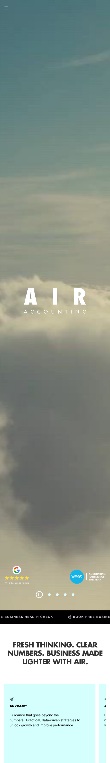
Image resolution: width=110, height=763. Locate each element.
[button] (6, 8)
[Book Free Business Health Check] (55, 617)
